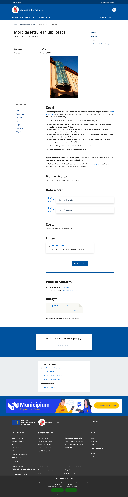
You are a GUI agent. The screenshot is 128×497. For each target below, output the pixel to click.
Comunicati (94, 441)
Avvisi (92, 444)
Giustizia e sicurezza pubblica (73, 438)
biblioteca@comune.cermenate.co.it (72, 291)
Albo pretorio (68, 470)
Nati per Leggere (93, 164)
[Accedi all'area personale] (107, 2)
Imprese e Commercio (44, 444)
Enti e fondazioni (17, 448)
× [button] (126, 477)
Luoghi (93, 453)
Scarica (74, 310)
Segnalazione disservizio (45, 470)
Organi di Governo (17, 438)
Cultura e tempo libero (45, 441)
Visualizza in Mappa (80, 264)
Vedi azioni (95, 36)
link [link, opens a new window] (81, 486)
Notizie (93, 438)
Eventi (35, 24)
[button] (64, 494)
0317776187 (65, 287)
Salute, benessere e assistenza (73, 444)
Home (15, 24)
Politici (14, 451)
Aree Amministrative (18, 441)
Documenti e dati (17, 457)
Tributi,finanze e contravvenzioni (74, 441)
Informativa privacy (70, 473)
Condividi (95, 33)
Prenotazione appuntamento (46, 467)
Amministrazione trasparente (73, 467)
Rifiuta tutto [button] (71, 490)
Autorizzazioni (68, 448)
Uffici (13, 444)
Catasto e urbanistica (44, 448)
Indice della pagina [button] (21, 105)
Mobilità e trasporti (44, 451)
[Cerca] (114, 10)
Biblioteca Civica (58, 245)
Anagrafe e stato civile (45, 438)
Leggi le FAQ (42, 473)
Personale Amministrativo (19, 454)
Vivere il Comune (25, 24)
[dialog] (64, 486)
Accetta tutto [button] (57, 490)
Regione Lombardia (17, 2)
